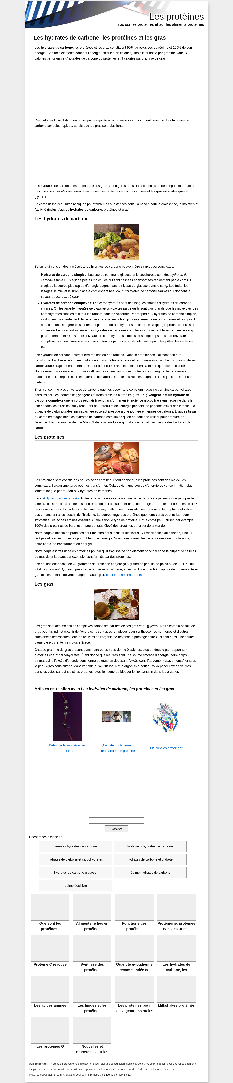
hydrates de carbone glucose (75, 872)
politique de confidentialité (115, 1074)
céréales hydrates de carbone (75, 846)
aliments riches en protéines (124, 575)
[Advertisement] (116, 88)
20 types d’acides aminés (60, 498)
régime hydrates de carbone (150, 872)
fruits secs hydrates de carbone (150, 846)
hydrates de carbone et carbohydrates (75, 859)
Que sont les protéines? (165, 748)
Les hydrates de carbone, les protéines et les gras (100, 37)
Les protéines (176, 16)
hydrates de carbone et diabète (150, 859)
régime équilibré (75, 885)
